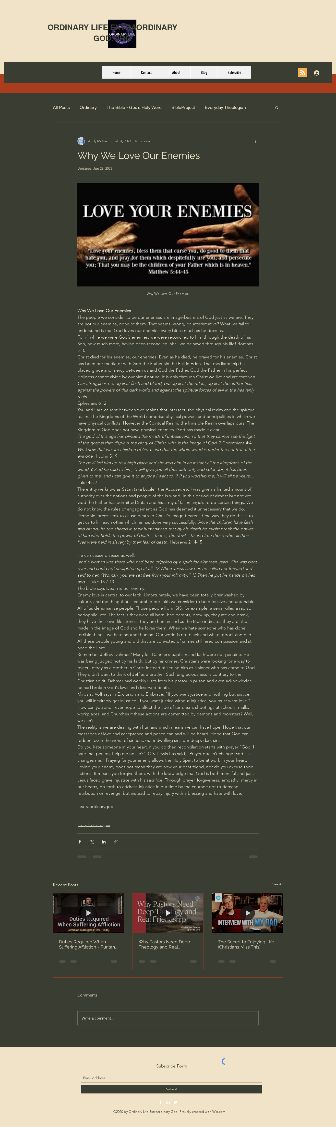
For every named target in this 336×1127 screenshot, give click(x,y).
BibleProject (183, 107)
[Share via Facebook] (79, 841)
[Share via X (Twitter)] (91, 841)
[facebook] (160, 1102)
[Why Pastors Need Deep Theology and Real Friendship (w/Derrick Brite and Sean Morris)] (168, 913)
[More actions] (256, 141)
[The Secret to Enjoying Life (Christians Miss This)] (247, 913)
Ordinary (88, 107)
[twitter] (175, 1102)
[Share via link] (115, 841)
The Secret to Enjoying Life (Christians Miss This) (246, 944)
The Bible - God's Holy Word (134, 107)
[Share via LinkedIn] (103, 841)
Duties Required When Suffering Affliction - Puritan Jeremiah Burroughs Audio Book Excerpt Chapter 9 (87, 944)
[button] (277, 107)
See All (277, 884)
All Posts (61, 107)
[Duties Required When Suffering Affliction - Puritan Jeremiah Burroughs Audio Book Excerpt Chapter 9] (88, 913)
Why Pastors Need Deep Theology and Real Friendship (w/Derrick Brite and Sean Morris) (166, 944)
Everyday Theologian (225, 107)
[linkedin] (168, 1102)
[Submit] (171, 1089)
